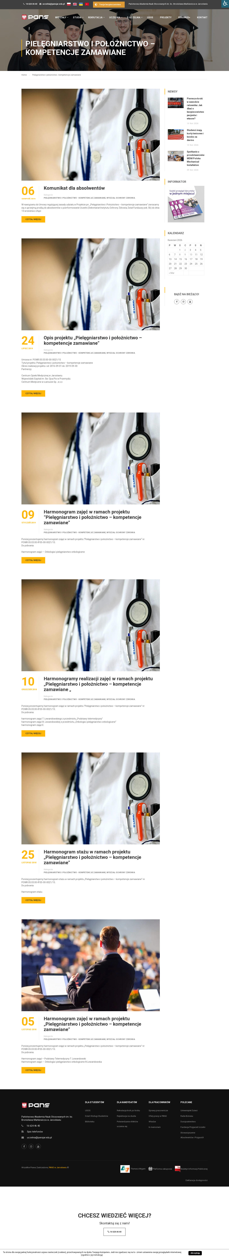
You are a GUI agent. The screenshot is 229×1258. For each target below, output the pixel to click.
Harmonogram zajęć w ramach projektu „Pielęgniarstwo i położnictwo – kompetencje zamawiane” (92, 1024)
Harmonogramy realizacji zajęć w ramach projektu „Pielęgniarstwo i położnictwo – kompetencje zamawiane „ (98, 684)
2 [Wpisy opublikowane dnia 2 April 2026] (185, 250)
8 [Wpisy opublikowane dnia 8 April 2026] (179, 254)
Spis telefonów (35, 1131)
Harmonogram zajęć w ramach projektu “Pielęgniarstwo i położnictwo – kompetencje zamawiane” (92, 517)
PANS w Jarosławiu (58, 1167)
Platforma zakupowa (160, 1169)
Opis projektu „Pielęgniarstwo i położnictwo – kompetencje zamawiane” (93, 340)
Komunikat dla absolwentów (74, 188)
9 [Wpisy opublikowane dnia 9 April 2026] (185, 254)
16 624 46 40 (31, 4)
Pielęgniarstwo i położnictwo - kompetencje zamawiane (75, 198)
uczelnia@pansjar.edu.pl (53, 4)
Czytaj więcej (33, 219)
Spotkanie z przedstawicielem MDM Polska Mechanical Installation (196, 158)
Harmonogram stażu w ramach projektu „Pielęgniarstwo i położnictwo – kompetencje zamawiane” (92, 857)
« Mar (171, 273)
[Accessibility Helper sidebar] (225, 4)
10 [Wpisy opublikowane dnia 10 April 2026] (191, 254)
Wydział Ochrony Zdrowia (121, 198)
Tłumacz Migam (138, 1169)
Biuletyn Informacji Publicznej (191, 1169)
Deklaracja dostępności (197, 1180)
